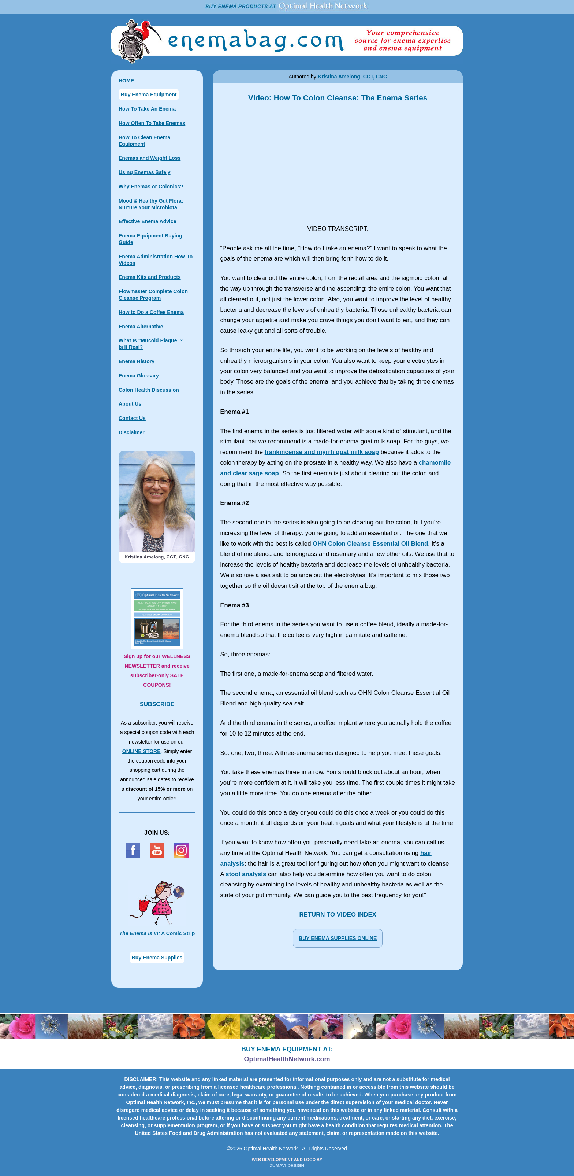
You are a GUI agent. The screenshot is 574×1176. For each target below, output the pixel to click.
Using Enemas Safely (145, 172)
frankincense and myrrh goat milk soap (322, 452)
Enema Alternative (141, 326)
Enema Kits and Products (150, 277)
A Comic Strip (157, 933)
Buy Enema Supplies (157, 958)
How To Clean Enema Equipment (144, 140)
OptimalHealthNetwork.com (287, 1059)
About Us (130, 404)
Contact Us (132, 418)
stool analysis (245, 874)
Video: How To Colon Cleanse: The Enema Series (338, 164)
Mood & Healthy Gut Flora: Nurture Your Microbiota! (151, 204)
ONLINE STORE (141, 751)
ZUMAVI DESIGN (287, 1165)
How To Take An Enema (147, 109)
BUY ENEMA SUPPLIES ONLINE (338, 938)
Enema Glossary (139, 376)
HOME (126, 81)
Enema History (136, 361)
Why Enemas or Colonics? (151, 186)
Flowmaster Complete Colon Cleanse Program (153, 294)
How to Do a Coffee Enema (151, 312)
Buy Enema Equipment (148, 94)
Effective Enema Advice (147, 221)
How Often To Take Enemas (152, 123)
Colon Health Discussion (149, 390)
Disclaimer (132, 432)
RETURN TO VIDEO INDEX (337, 914)
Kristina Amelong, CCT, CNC (352, 77)
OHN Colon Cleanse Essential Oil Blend (370, 543)
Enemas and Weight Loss (149, 158)
